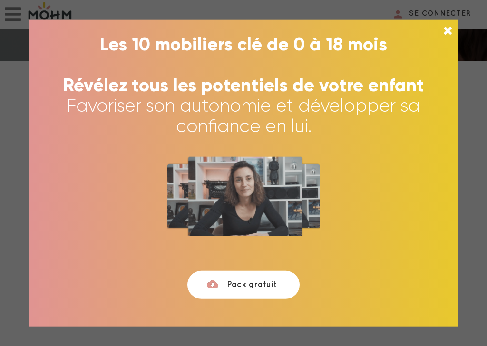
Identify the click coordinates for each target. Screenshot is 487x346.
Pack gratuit (241, 284)
